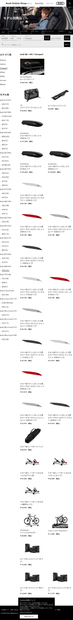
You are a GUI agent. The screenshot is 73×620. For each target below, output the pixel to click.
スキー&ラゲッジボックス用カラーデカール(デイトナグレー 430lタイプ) (60, 417)
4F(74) (5, 181)
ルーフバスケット (27, 79)
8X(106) (5, 108)
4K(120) (5, 193)
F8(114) (5, 307)
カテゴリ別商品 (12, 32)
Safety (2, 76)
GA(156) (5, 222)
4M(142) (5, 270)
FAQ (70, 32)
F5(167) (5, 161)
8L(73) (5, 128)
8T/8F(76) (6, 165)
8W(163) (5, 136)
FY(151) (5, 246)
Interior (3, 64)
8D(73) (5, 149)
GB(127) (5, 104)
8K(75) (5, 141)
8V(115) (5, 120)
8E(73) (5, 145)
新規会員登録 (39, 3)
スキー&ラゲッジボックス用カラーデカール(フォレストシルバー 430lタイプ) (32, 417)
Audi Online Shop (16, 3)
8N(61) (5, 287)
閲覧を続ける (28, 616)
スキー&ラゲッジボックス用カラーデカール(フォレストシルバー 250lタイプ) (60, 229)
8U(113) (5, 234)
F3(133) (5, 230)
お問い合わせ (34, 32)
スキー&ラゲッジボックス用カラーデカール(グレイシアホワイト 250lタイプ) (32, 197)
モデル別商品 (23, 32)
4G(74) (5, 197)
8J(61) (4, 282)
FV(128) (5, 278)
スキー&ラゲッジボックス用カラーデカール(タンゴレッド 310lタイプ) (60, 292)
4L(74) (5, 262)
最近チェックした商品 (48, 32)
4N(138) (5, 205)
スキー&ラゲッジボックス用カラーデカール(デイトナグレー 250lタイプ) (32, 260)
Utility (2, 72)
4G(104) (5, 177)
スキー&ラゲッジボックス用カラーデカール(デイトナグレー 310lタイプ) (32, 354)
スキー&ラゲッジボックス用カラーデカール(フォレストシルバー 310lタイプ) (32, 323)
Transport (3, 68)
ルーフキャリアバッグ (57, 106)
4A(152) (5, 173)
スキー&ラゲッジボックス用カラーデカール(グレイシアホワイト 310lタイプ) (32, 292)
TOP (3, 32)
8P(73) (5, 124)
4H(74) (5, 209)
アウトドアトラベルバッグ (31, 107)
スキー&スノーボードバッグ (31, 447)
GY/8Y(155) (7, 116)
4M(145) (5, 258)
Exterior (3, 60)
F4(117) (5, 323)
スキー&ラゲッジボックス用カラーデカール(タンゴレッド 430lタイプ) (32, 386)
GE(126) (5, 295)
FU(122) (5, 157)
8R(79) (5, 250)
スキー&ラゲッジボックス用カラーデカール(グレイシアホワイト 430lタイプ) (60, 354)
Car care (3, 80)
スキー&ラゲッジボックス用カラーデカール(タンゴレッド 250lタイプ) (32, 229)
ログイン (29, 3)
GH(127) (5, 315)
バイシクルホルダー (28, 532)
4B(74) (5, 185)
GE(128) (5, 339)
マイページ (49, 3)
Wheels (3, 84)
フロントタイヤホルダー (58, 531)
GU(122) (5, 242)
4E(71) (5, 214)
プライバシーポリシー (26, 612)
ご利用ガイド (61, 32)
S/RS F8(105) (7, 303)
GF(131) (5, 331)
